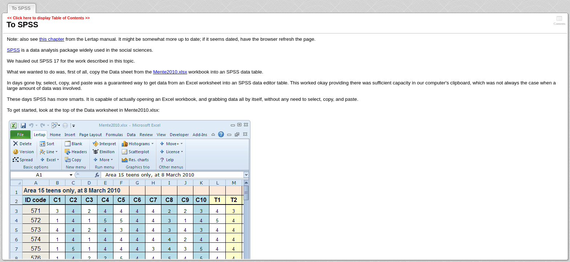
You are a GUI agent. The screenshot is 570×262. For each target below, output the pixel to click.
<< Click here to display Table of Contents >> (48, 18)
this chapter (51, 39)
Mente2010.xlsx (170, 72)
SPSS (13, 50)
